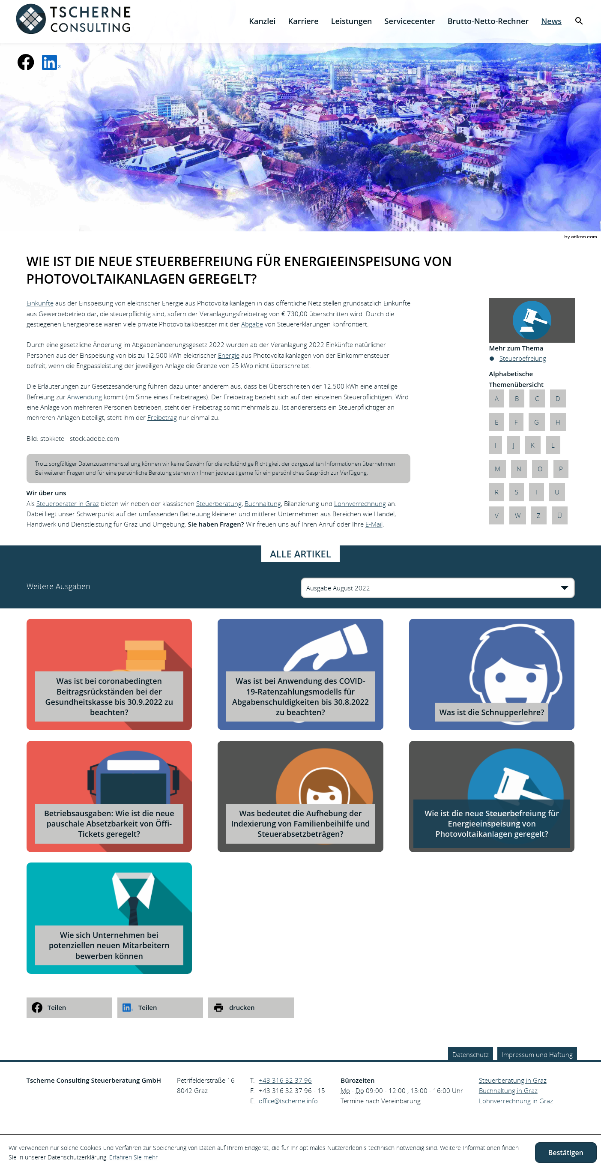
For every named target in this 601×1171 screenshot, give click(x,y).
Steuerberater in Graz (67, 503)
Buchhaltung (263, 503)
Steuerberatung (219, 503)
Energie (228, 355)
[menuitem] (262, 21)
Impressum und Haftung (537, 1054)
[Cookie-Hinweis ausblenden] (566, 1152)
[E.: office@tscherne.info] (288, 1100)
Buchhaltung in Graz (508, 1090)
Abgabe (252, 324)
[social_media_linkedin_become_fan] (52, 62)
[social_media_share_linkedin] (160, 1007)
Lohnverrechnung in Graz (516, 1100)
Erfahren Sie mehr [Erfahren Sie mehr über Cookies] (133, 1157)
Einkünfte (40, 303)
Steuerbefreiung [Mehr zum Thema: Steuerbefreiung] (522, 358)
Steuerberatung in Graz (513, 1080)
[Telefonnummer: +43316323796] (285, 1080)
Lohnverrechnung (360, 503)
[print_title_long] (251, 1007)
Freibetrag (162, 417)
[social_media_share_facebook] (69, 1007)
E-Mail (374, 524)
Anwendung (84, 396)
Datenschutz (470, 1054)
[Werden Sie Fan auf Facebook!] (25, 62)
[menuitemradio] (303, 21)
